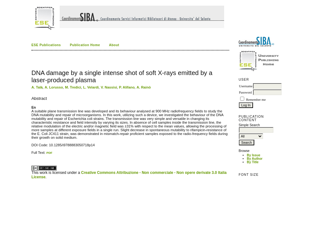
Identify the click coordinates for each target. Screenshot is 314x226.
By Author (254, 158)
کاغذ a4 (31, 154)
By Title (252, 162)
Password (245, 92)
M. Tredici (73, 87)
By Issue (253, 155)
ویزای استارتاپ (33, 154)
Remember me (256, 99)
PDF (49, 152)
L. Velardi (91, 87)
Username (245, 86)
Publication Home (85, 45)
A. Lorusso (54, 87)
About (114, 45)
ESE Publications (46, 45)
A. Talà (37, 87)
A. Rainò (143, 87)
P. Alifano (127, 87)
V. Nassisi (109, 87)
